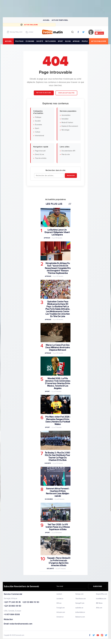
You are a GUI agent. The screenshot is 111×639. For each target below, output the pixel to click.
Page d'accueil (40, 151)
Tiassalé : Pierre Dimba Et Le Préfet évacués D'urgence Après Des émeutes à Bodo (58, 562)
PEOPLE (85, 41)
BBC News (99, 603)
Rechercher (71, 175)
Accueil (46, 20)
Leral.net (59, 594)
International (39, 136)
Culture (37, 132)
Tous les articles (40, 158)
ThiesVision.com (80, 599)
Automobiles (66, 115)
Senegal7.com (79, 603)
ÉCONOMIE (30, 41)
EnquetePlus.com (101, 594)
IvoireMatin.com (101, 599)
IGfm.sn (59, 603)
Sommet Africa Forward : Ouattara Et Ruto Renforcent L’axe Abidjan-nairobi (57, 492)
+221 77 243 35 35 (12, 602)
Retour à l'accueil (43, 93)
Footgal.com (61, 608)
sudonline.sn (79, 608)
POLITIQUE (19, 41)
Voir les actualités (66, 93)
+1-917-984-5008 (12, 614)
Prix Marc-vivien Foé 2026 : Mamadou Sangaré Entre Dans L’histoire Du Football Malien (57, 420)
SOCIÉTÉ (39, 41)
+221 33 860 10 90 (30, 602)
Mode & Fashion (67, 123)
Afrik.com (99, 608)
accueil (8, 41)
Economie (49, 499)
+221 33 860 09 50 (12, 606)
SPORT (60, 41)
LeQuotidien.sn (80, 612)
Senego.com (79, 594)
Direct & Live (39, 155)
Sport (37, 128)
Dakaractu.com (80, 617)
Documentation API (68, 151)
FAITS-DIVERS (50, 41)
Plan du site (66, 155)
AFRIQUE (76, 41)
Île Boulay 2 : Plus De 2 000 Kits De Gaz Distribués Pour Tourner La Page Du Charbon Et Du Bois (57, 456)
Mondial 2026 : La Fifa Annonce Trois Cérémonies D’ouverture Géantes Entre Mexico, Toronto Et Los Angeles (57, 383)
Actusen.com (61, 612)
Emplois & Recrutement (70, 126)
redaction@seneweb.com (20, 624)
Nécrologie (65, 130)
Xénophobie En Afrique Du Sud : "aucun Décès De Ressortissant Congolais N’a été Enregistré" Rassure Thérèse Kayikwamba (57, 268)
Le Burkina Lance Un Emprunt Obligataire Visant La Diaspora (57, 232)
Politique (38, 117)
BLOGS (68, 41)
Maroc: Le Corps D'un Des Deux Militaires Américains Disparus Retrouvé (57, 347)
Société (38, 121)
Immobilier (65, 119)
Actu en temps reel (60, 20)
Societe (48, 463)
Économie (38, 125)
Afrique (47, 238)
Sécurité (50, 568)
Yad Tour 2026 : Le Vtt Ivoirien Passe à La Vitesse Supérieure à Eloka (58, 527)
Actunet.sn (60, 617)
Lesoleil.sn (60, 599)
